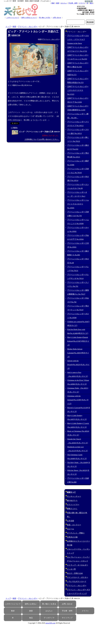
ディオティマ (49, 618)
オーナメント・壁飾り (76, 533)
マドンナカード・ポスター (77, 577)
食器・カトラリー (74, 525)
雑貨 (57, 3)
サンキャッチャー (74, 496)
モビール (70, 529)
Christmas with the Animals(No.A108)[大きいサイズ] (78, 400)
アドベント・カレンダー (27, 27)
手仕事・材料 (73, 3)
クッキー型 (71, 569)
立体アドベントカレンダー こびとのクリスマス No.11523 (77, 90)
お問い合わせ (57, 17)
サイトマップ (67, 618)
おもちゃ (64, 3)
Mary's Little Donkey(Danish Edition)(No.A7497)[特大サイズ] (78, 341)
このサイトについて (12, 17)
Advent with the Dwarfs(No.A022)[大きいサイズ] (78, 364)
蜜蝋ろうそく (72, 509)
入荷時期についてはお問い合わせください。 (42, 139)
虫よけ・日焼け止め (75, 573)
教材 (53, 3)
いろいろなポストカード (76, 581)
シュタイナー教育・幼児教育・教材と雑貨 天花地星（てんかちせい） (28, 1)
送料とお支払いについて (29, 17)
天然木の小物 (72, 537)
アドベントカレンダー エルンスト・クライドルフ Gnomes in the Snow (78, 39)
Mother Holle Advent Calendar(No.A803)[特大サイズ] (78, 353)
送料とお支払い (31, 604)
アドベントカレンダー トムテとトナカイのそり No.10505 (78, 204)
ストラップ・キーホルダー (77, 565)
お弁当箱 (70, 521)
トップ (8, 27)
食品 (91, 3)
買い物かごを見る (44, 17)
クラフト (82, 3)
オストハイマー (73, 505)
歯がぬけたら (72, 500)
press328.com (50, 623)
